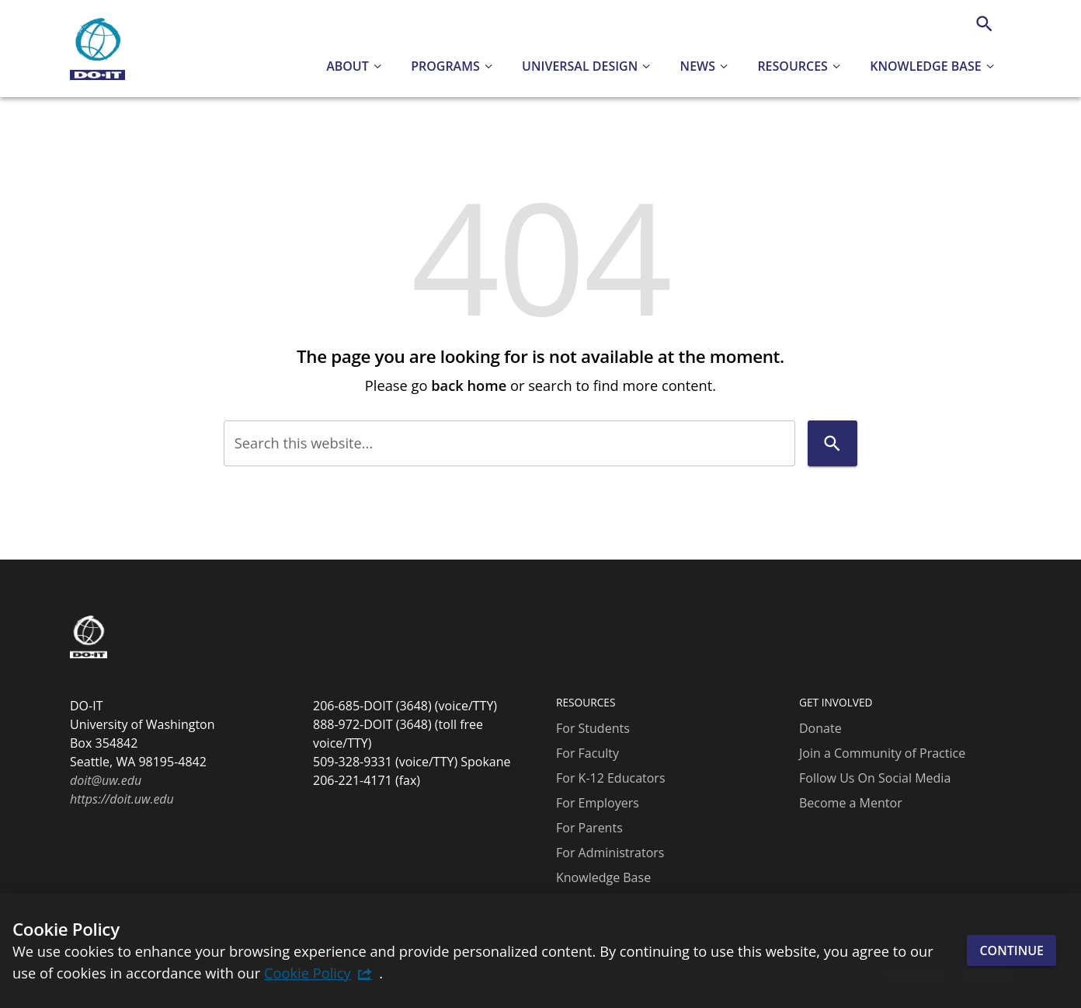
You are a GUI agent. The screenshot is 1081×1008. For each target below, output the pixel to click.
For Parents (589, 827)
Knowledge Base (603, 877)
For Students (593, 728)
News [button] (697, 66)
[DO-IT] (97, 49)
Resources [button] (792, 66)
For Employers (597, 802)
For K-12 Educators (611, 778)
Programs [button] (445, 66)
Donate (820, 728)
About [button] (347, 66)
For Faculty (587, 753)
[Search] (984, 23)
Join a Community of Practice (882, 753)
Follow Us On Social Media (875, 778)
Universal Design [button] (580, 66)
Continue (1011, 950)
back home (468, 385)
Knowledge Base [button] (925, 66)
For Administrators (610, 852)
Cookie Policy (307, 972)
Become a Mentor (850, 802)
